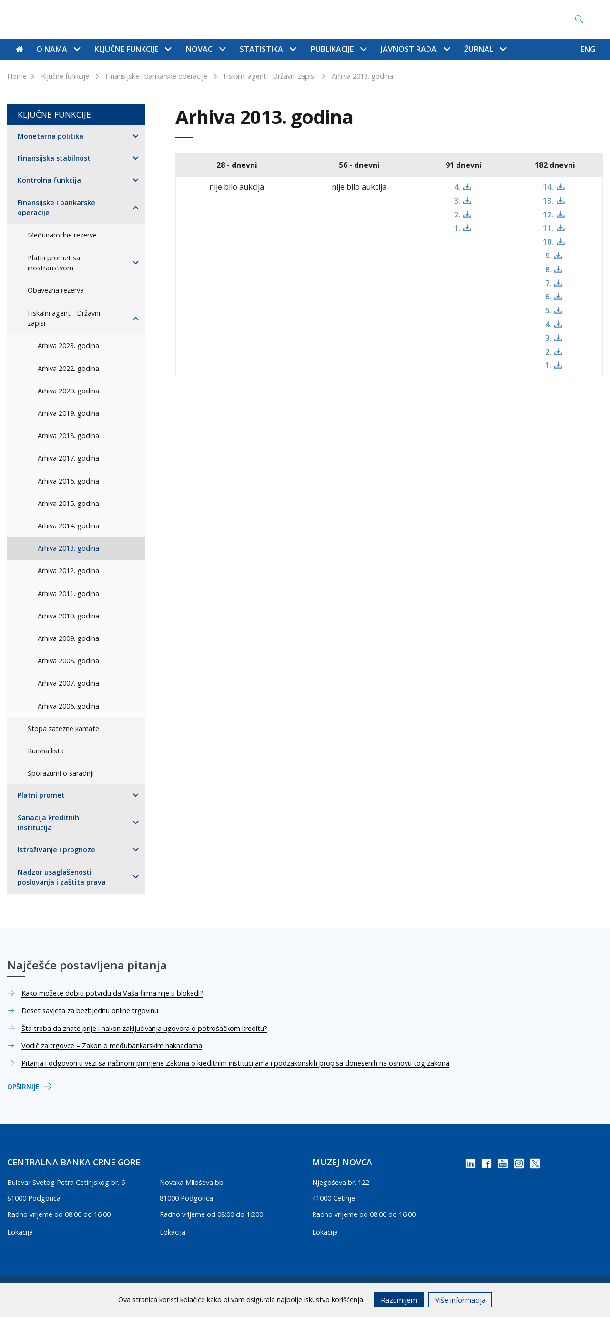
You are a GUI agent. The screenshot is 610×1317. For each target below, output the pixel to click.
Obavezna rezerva (56, 290)
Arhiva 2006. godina (68, 705)
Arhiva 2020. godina (68, 390)
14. (548, 187)
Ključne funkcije (65, 76)
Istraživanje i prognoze (56, 849)
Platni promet (41, 795)
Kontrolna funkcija (49, 180)
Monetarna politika (50, 136)
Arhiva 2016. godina (68, 480)
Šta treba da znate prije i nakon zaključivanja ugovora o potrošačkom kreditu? (144, 1028)
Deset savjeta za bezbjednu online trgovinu (89, 1010)
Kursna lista (46, 750)
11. (548, 228)
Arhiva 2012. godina (68, 570)
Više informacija (460, 1300)
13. (548, 200)
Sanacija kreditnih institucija (48, 823)
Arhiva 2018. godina (68, 435)
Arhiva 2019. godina (68, 413)
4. (457, 187)
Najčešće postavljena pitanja (297, 19)
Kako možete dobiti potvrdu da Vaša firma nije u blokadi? (112, 993)
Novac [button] (205, 49)
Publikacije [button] (338, 49)
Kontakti (171, 19)
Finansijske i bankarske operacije (156, 76)
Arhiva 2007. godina (68, 683)
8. (548, 269)
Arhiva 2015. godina (68, 503)
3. (457, 200)
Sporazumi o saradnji (61, 773)
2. (457, 214)
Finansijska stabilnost (54, 158)
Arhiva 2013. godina (362, 76)
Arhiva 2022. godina (68, 368)
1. (457, 228)
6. (548, 296)
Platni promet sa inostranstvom (54, 263)
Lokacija (20, 1231)
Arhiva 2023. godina (68, 345)
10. (548, 242)
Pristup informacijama (396, 19)
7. (548, 283)
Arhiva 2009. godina (68, 638)
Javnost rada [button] (415, 49)
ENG (588, 49)
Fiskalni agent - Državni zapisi (269, 76)
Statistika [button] (268, 49)
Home (17, 76)
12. (548, 214)
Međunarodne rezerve (62, 234)
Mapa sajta (217, 19)
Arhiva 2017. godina (68, 458)
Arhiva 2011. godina (68, 593)
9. (548, 255)
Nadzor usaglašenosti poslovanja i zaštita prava (62, 877)
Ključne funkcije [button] (132, 49)
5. (548, 310)
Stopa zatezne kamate (63, 728)
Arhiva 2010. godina (68, 615)
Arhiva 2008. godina (68, 660)
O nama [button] (58, 49)
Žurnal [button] (485, 49)
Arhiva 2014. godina (68, 525)
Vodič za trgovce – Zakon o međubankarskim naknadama (111, 1045)
